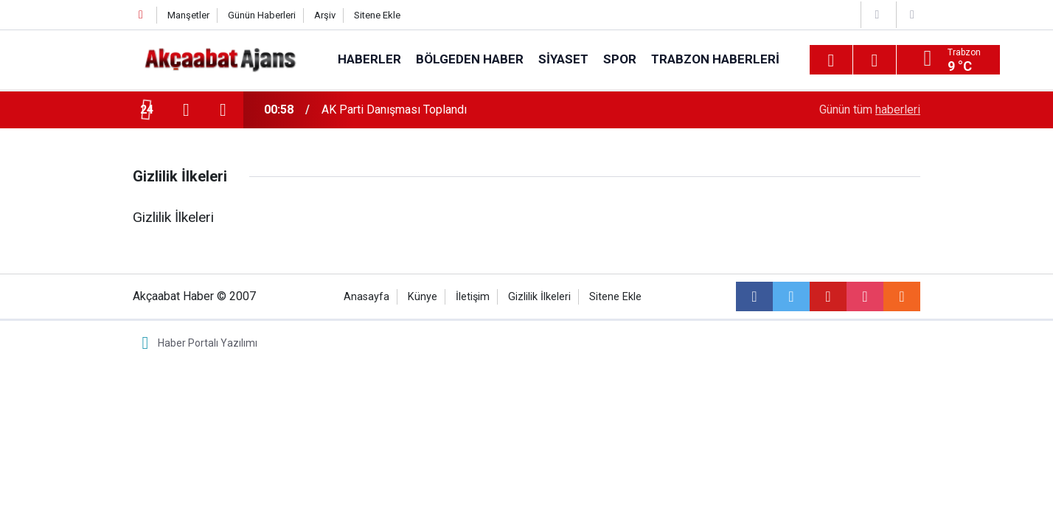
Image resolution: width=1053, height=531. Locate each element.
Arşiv (325, 15)
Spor (619, 59)
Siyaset (563, 59)
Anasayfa (366, 297)
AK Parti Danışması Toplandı (394, 110)
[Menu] (831, 60)
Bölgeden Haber (470, 59)
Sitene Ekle (377, 15)
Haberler (369, 59)
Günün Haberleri (262, 15)
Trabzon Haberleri (715, 59)
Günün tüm (869, 110)
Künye (422, 297)
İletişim (473, 297)
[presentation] (185, 110)
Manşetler (188, 15)
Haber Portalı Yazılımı (207, 343)
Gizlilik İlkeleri (539, 297)
